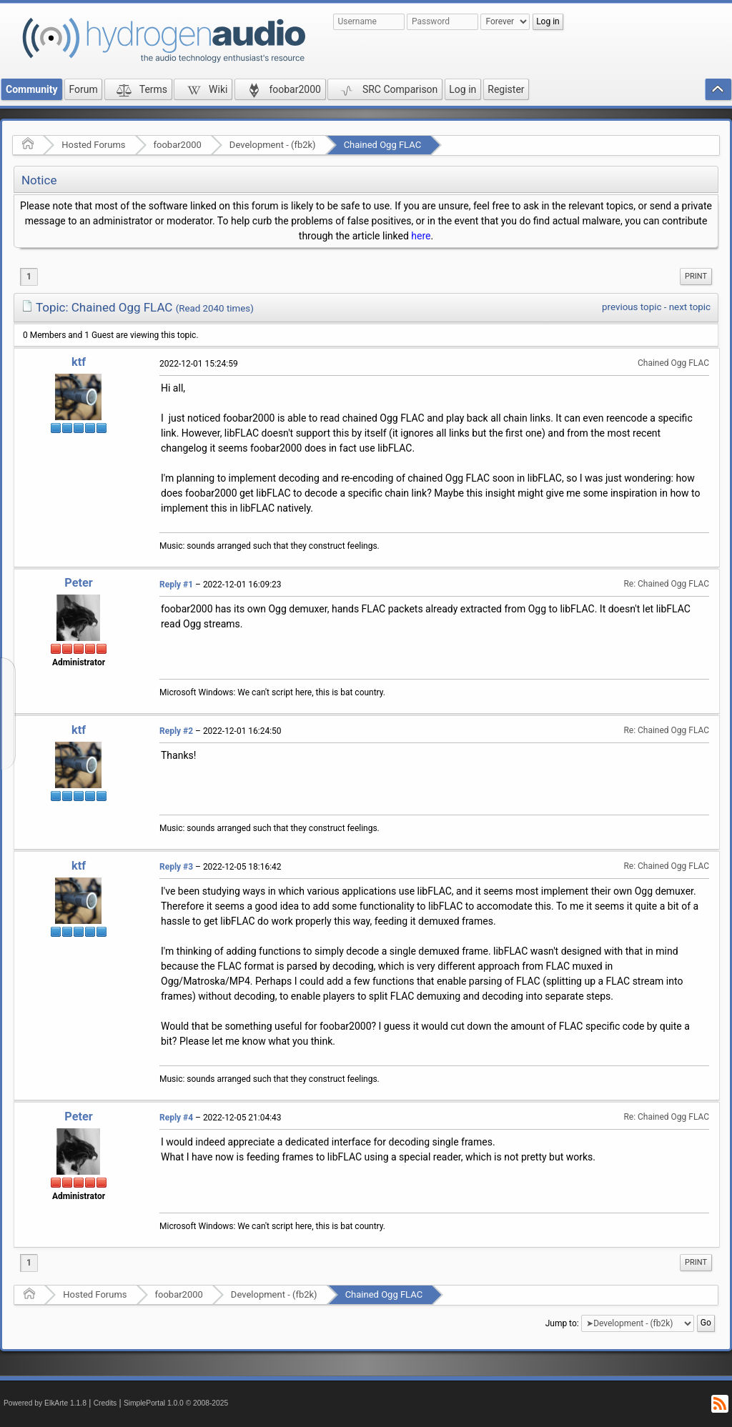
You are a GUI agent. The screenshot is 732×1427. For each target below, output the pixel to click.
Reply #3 (176, 867)
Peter (78, 583)
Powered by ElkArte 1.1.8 (45, 1403)
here (420, 236)
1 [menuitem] (28, 277)
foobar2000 (178, 144)
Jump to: (562, 1323)
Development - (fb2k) (272, 144)
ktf (78, 362)
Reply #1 (176, 585)
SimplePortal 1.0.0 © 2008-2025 (176, 1403)
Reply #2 (176, 731)
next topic (690, 307)
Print (696, 276)
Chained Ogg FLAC (382, 144)
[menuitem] (696, 276)
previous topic (631, 307)
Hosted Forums (93, 144)
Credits (105, 1403)
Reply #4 (176, 1118)
